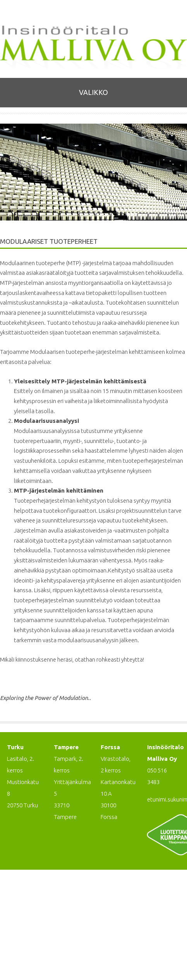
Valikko (93, 92)
